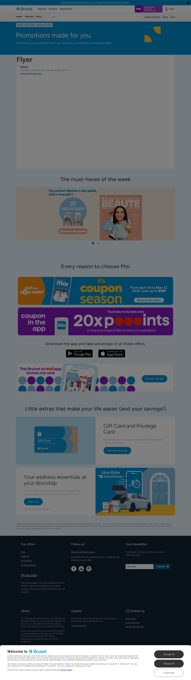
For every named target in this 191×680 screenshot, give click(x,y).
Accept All (169, 654)
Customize (169, 672)
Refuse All (169, 663)
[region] (95, 662)
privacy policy (66, 670)
